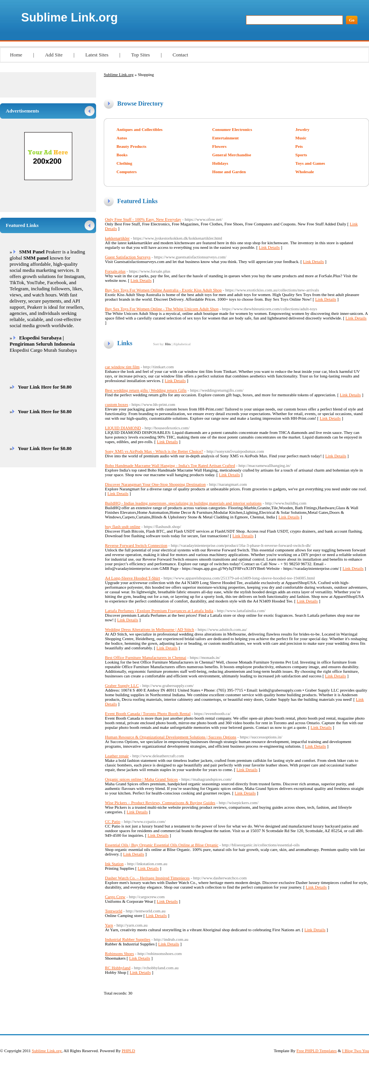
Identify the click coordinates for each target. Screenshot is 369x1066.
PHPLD (128, 1050)
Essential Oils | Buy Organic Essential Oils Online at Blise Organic (161, 845)
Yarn (109, 925)
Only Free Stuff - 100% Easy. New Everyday (143, 219)
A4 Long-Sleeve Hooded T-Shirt (132, 578)
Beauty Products (131, 146)
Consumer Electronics (232, 129)
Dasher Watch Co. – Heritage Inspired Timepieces (147, 878)
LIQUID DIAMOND (123, 427)
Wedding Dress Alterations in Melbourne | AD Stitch (149, 629)
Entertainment (225, 138)
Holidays (220, 163)
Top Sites (140, 55)
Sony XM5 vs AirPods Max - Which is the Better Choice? (154, 451)
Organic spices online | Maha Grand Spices (141, 779)
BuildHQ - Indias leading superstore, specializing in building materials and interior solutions (183, 503)
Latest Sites (96, 55)
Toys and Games (310, 163)
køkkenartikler (117, 238)
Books (122, 154)
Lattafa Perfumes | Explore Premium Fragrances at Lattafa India (159, 610)
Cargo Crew (115, 896)
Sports (301, 154)
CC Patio (112, 821)
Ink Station (114, 863)
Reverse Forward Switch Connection (136, 545)
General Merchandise (231, 154)
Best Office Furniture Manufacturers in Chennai (145, 657)
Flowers (219, 146)
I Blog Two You (355, 1050)
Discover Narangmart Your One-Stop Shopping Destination (155, 484)
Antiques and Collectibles (139, 129)
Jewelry (302, 129)
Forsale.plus (115, 271)
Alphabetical (182, 344)
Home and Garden (229, 171)
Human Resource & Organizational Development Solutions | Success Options (170, 737)
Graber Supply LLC (122, 685)
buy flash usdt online (122, 526)
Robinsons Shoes (119, 953)
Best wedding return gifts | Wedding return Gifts (145, 390)
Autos (121, 138)
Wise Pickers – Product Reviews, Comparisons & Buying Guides (160, 802)
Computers (126, 171)
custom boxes (116, 404)
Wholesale (304, 171)
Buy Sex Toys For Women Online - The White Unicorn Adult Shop (161, 308)
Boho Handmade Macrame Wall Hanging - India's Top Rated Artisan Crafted (170, 465)
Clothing (124, 163)
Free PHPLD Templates (316, 1050)
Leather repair (117, 755)
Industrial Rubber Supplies (127, 939)
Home (16, 55)
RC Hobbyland (117, 967)
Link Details (269, 247)
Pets (299, 146)
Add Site (54, 55)
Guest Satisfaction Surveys (128, 257)
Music (300, 138)
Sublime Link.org (69, 17)
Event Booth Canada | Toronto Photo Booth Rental (148, 713)
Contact (180, 55)
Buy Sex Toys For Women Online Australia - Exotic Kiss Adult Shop (163, 290)
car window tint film (122, 366)
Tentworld (113, 911)
